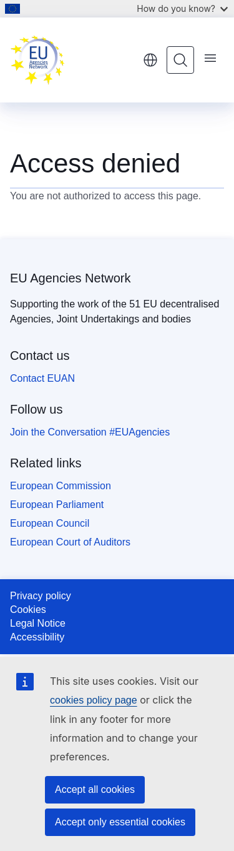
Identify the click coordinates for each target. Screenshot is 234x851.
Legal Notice (38, 623)
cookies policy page (93, 700)
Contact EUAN (42, 378)
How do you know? (182, 8)
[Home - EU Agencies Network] (72, 59)
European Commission (60, 485)
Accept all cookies (95, 789)
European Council (49, 523)
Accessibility (37, 637)
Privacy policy (40, 595)
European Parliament (57, 504)
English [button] (150, 59)
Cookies (28, 609)
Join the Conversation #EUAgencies (90, 432)
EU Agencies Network (70, 278)
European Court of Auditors (70, 542)
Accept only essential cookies (120, 822)
